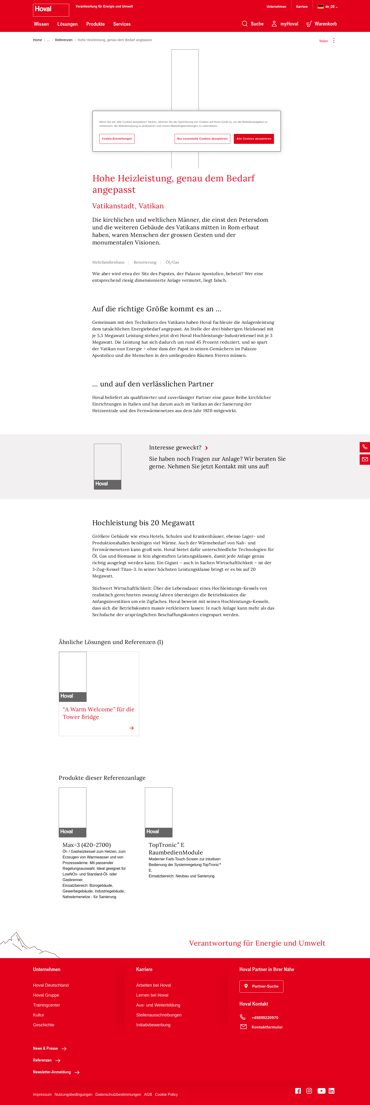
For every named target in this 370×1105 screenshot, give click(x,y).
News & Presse (51, 1048)
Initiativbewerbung (153, 1025)
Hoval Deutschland (51, 985)
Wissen (41, 23)
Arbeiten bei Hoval (153, 985)
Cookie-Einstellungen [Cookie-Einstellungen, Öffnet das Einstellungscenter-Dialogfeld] (117, 138)
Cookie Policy (166, 1094)
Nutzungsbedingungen (73, 1094)
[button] (262, 986)
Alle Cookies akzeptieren (253, 138)
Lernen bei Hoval (152, 995)
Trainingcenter (46, 1005)
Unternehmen (276, 6)
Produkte (95, 23)
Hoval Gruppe (46, 995)
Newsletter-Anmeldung (57, 1072)
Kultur (38, 1015)
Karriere (302, 6)
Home (37, 40)
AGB (148, 1094)
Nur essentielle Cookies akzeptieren (202, 138)
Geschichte (43, 1025)
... (48, 40)
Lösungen (67, 23)
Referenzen (63, 40)
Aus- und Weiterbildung (158, 1005)
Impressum (42, 1094)
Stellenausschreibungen (158, 1015)
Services (122, 23)
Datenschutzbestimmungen (118, 1094)
